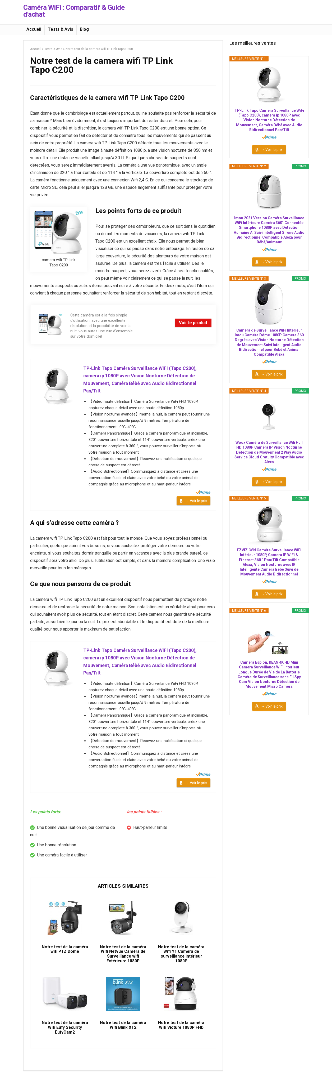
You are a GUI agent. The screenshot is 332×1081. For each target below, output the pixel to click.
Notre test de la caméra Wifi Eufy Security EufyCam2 (65, 1032)
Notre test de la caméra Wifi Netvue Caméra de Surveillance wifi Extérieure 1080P (123, 957)
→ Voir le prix (196, 501)
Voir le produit (193, 322)
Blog (84, 29)
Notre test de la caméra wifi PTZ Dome (65, 952)
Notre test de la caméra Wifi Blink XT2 (123, 1030)
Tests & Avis (60, 29)
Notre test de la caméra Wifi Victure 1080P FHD (181, 1030)
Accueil (33, 29)
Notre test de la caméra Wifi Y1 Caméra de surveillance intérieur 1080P (181, 957)
